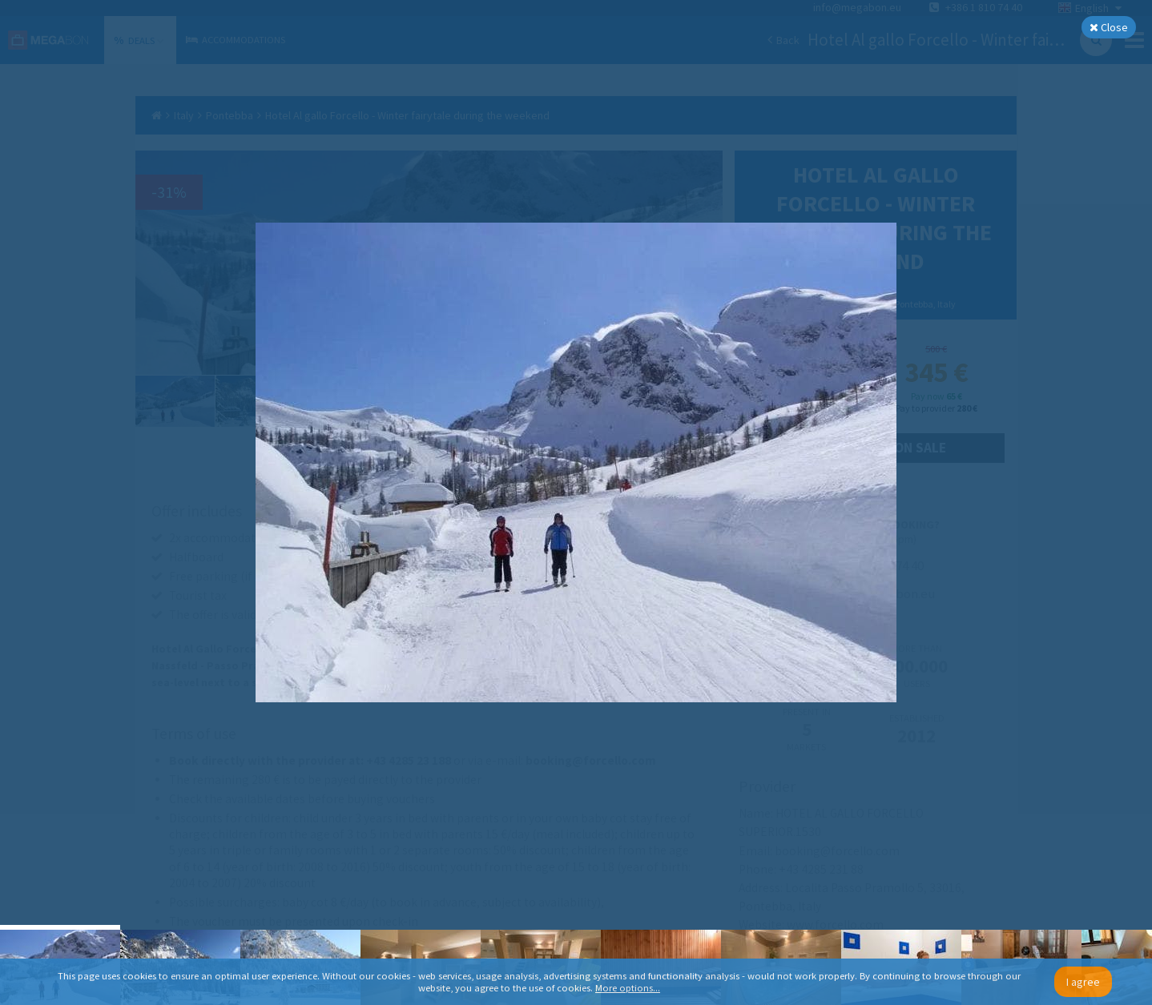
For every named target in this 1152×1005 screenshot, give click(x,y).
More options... (627, 988)
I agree (1083, 982)
